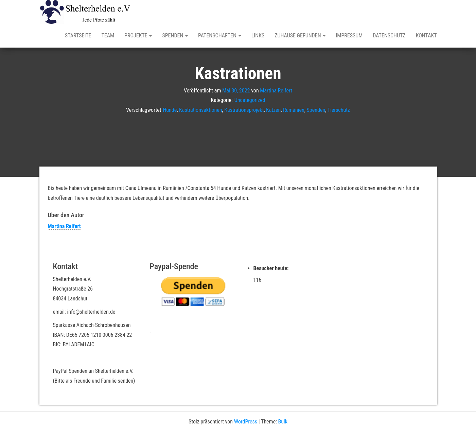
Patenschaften (219, 35)
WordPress (245, 421)
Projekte (138, 35)
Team (107, 35)
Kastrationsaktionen (200, 110)
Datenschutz (389, 35)
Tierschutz (339, 110)
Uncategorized (249, 100)
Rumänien (293, 110)
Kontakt (426, 35)
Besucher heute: (271, 268)
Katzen (273, 110)
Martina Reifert (276, 90)
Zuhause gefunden (300, 35)
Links (258, 35)
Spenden (175, 35)
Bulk (282, 421)
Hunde (170, 110)
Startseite (78, 35)
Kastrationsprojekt (244, 110)
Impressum (349, 35)
